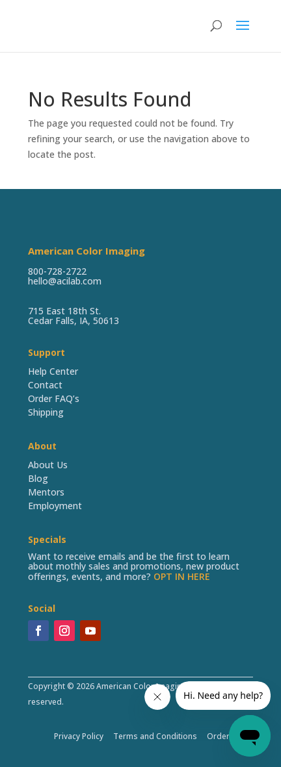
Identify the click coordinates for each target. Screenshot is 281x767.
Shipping (46, 412)
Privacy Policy (78, 736)
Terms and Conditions (155, 736)
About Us (48, 465)
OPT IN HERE (182, 576)
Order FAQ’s (53, 398)
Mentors (46, 492)
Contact (45, 385)
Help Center (53, 371)
